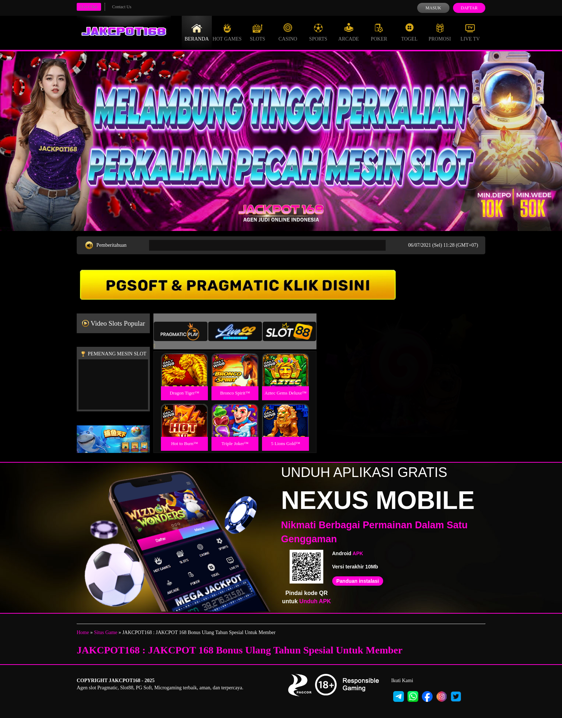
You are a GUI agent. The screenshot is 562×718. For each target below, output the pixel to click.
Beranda (197, 32)
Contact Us (122, 6)
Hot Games (227, 32)
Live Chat (88, 6)
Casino (287, 32)
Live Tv (470, 32)
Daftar (469, 7)
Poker (379, 32)
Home (83, 632)
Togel (409, 32)
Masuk (433, 7)
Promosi (440, 32)
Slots (257, 32)
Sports (318, 32)
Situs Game (105, 632)
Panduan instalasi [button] (357, 581)
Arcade (348, 32)
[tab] (181, 331)
